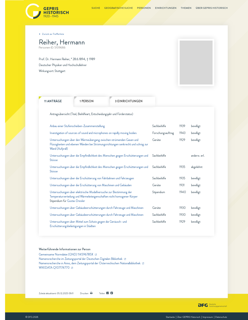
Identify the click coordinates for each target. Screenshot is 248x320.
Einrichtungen (165, 8)
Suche (96, 8)
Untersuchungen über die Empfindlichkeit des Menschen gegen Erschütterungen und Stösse (99, 157)
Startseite (170, 317)
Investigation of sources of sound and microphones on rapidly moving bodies (93, 133)
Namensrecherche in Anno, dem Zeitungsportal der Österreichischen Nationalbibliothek (90, 263)
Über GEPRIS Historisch (188, 317)
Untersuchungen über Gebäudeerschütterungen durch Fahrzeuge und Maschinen (96, 208)
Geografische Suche (118, 8)
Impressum (208, 317)
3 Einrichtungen (129, 101)
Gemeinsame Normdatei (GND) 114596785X (66, 254)
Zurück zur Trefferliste (53, 34)
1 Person (87, 101)
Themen (186, 8)
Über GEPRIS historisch (212, 8)
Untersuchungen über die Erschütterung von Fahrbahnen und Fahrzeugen (92, 178)
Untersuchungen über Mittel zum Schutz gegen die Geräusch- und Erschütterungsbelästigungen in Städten (88, 223)
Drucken (86, 293)
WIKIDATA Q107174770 (54, 267)
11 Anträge (53, 101)
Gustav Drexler (76, 201)
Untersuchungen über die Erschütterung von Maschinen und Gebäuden (91, 185)
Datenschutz (221, 317)
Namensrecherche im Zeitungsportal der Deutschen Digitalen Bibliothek (80, 259)
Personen (144, 8)
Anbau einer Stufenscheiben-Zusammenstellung (77, 126)
